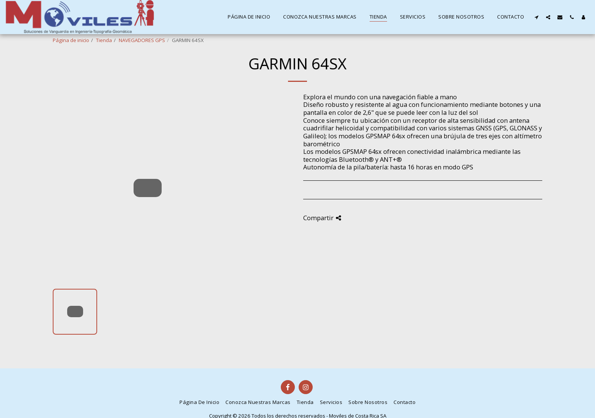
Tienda (104, 40)
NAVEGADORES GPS (142, 40)
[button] (536, 17)
